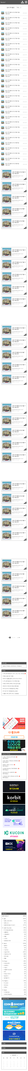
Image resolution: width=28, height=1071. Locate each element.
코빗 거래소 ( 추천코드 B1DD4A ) (11, 760)
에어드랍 (15, 956)
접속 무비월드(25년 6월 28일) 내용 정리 (12, 60)
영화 (14, 918)
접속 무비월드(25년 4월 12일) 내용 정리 (12, 117)
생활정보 (15, 932)
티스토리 (15, 983)
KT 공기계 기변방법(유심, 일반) (10, 691)
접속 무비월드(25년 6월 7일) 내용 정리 (12, 75)
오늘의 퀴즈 (15, 952)
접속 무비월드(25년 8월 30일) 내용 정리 (12, 13)
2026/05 (14, 1055)
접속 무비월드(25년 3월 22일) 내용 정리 (12, 133)
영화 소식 (15, 923)
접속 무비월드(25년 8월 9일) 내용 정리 (12, 28)
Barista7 (3, 2)
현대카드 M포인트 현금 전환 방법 (11, 686)
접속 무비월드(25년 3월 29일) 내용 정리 (12, 127)
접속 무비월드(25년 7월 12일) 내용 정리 (12, 49)
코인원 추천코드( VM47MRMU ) (11, 768)
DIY (15, 971)
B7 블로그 (14, 980)
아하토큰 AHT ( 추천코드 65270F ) (11, 776)
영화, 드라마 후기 (15, 920)
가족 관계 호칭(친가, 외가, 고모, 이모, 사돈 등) (14, 673)
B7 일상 (14, 961)
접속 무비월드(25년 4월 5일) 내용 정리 (12, 122)
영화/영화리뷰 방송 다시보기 (17, 175)
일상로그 (15, 975)
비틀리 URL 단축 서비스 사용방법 (11, 693)
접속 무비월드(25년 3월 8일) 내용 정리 (12, 143)
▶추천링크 (5, 758)
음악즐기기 (15, 978)
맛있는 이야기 (15, 973)
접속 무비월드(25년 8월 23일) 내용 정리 (12, 18)
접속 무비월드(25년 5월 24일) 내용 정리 (12, 86)
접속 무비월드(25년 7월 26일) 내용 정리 (12, 39)
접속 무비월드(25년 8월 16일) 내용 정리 (12, 23)
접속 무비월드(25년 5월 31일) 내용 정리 (12, 81)
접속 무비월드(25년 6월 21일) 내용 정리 (12, 65)
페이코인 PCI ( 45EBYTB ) (9, 772)
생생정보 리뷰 (15, 940)
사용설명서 (15, 934)
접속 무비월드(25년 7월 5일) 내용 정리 (12, 54)
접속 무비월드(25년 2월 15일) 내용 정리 (12, 159)
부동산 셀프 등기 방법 (8, 676)
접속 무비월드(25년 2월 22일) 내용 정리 (12, 154)
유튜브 (15, 987)
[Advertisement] (14, 238)
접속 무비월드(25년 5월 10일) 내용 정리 (12, 96)
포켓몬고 (15, 965)
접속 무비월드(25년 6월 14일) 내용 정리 (12, 70)
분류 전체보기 (14, 916)
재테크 (14, 943)
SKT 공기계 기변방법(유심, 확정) (10, 688)
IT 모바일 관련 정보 (15, 930)
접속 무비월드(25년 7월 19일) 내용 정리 (12, 44)
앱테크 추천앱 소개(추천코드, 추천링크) (12, 666)
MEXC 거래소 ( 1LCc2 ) (9, 764)
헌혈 (15, 936)
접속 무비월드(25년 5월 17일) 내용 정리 (12, 91)
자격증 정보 (15, 992)
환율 (15, 958)
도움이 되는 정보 (14, 928)
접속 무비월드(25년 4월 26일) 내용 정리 (12, 107)
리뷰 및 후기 (15, 963)
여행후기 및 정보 (15, 969)
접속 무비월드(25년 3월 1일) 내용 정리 (12, 148)
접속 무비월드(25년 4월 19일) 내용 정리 (12, 112)
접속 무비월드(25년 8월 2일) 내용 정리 (12, 34)
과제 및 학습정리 (15, 994)
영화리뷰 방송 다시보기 (15, 925)
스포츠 (15, 938)
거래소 (15, 947)
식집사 (15, 967)
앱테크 (15, 945)
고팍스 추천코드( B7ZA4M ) (10, 757)
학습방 (14, 990)
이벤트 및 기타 (15, 954)
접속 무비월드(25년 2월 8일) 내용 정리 (12, 164)
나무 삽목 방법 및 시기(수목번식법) (11, 681)
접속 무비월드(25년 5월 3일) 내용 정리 (12, 101)
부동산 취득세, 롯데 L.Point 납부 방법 (11, 683)
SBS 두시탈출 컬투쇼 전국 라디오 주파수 (12, 678)
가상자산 (15, 949)
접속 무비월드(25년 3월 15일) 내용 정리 (12, 138)
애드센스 (15, 985)
